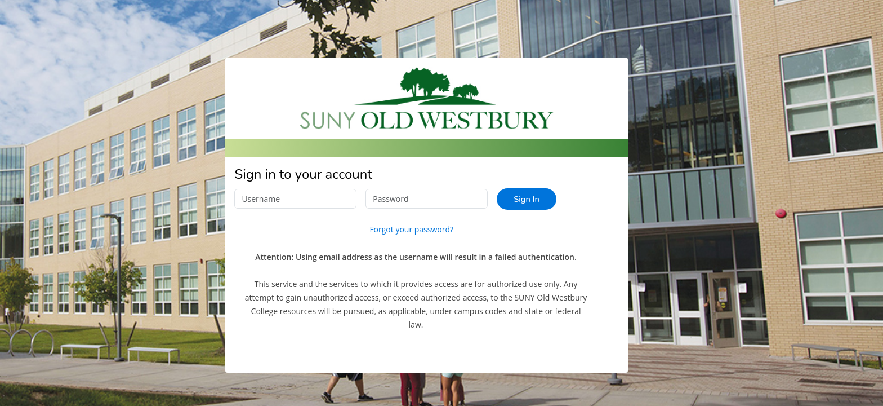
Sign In (526, 199)
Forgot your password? (411, 229)
